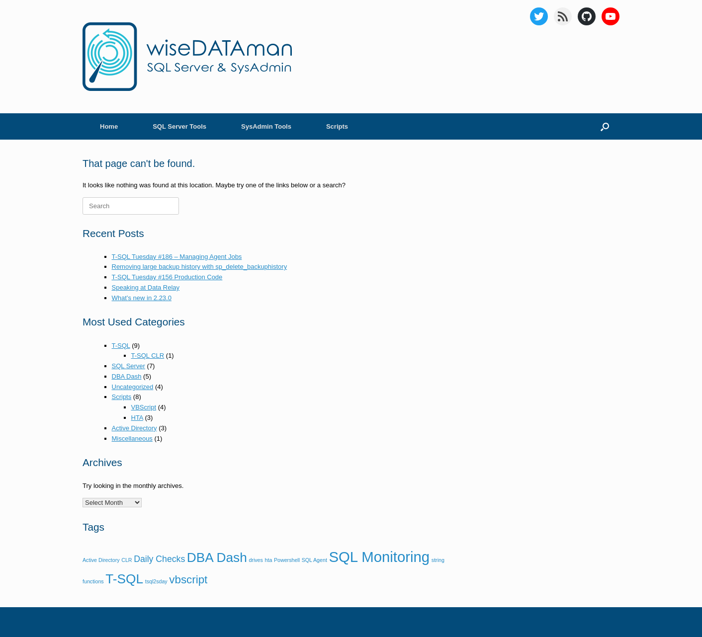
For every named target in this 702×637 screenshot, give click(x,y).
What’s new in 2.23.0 (142, 298)
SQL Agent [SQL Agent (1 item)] (314, 560)
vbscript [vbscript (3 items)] (188, 579)
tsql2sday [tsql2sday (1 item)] (156, 581)
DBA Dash (127, 376)
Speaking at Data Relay (146, 287)
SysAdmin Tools (266, 126)
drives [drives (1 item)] (256, 560)
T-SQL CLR (148, 355)
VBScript (144, 407)
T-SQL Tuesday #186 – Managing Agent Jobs (177, 256)
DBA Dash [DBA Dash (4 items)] (217, 557)
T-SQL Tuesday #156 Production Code (167, 277)
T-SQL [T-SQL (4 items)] (124, 578)
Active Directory (134, 428)
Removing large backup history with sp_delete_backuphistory (199, 266)
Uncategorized (133, 387)
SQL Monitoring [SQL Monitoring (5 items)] (379, 557)
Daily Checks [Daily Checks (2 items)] (159, 559)
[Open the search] (604, 126)
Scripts (337, 126)
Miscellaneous (132, 438)
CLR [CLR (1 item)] (126, 560)
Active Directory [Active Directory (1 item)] (101, 560)
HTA (137, 417)
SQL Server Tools (179, 126)
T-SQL (121, 345)
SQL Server (128, 366)
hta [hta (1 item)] (268, 560)
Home (109, 126)
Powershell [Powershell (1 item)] (287, 560)
